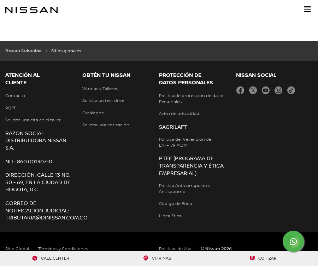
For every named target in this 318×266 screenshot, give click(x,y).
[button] (307, 9)
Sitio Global (17, 249)
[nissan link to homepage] (31, 10)
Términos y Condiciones (63, 249)
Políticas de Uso (175, 249)
